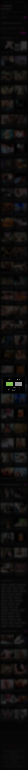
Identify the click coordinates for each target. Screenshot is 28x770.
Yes (10, 384)
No (18, 384)
